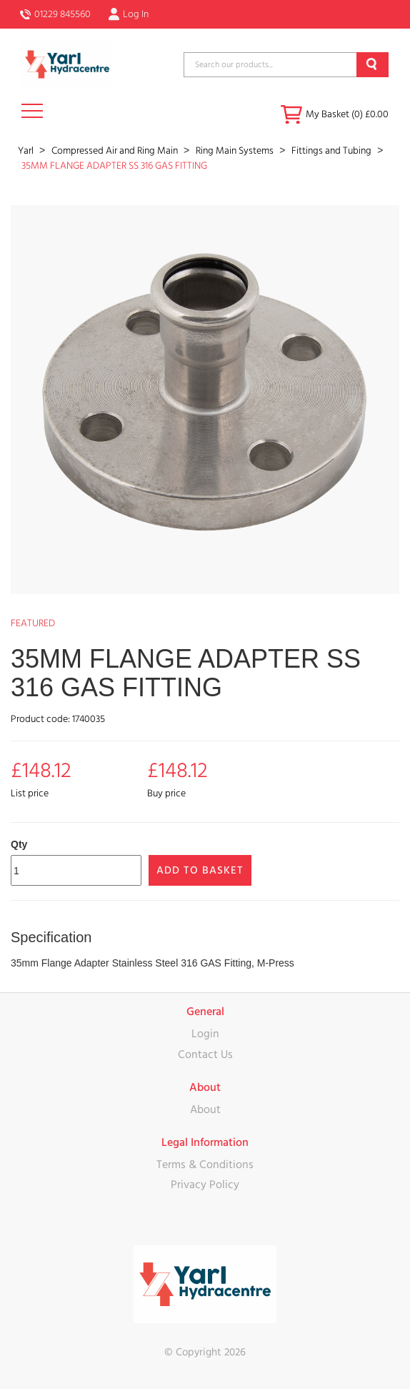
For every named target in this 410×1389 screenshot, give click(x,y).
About (205, 1109)
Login (205, 1033)
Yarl (27, 151)
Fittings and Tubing (332, 151)
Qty (19, 844)
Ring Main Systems (236, 151)
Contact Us (205, 1054)
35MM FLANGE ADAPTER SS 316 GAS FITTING (114, 166)
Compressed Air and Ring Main (115, 151)
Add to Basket (200, 870)
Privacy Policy (205, 1184)
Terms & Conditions (205, 1164)
